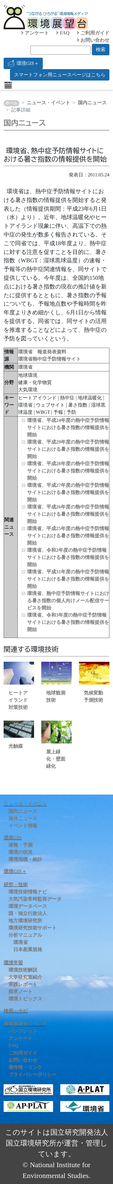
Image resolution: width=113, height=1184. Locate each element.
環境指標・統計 (25, 859)
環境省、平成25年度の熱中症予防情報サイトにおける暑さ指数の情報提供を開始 (68, 535)
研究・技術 (16, 884)
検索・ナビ (16, 1010)
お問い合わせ (93, 40)
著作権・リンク (25, 1067)
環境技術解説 (22, 969)
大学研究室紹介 (25, 977)
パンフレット (22, 1031)
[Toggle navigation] (8, 85)
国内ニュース (92, 102)
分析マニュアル (25, 935)
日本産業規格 (27, 949)
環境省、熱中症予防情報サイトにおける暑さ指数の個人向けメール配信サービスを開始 (68, 600)
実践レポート (22, 984)
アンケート (35, 32)
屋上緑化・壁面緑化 (55, 759)
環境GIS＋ (23, 63)
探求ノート (20, 991)
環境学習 (13, 962)
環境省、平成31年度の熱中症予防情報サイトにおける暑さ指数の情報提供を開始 (68, 579)
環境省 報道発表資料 (42, 351)
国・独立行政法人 (27, 913)
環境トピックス (25, 998)
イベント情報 (22, 825)
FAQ (63, 32)
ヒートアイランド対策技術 (18, 700)
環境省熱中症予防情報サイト (49, 359)
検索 (100, 49)
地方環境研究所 (25, 920)
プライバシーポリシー (32, 1074)
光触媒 (15, 746)
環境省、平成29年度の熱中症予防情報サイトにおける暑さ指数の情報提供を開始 (68, 449)
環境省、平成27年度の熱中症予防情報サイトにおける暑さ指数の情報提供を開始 (68, 492)
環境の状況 (20, 852)
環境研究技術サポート (32, 927)
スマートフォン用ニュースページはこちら (59, 74)
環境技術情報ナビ (27, 891)
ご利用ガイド (93, 32)
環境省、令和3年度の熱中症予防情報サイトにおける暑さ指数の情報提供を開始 (68, 622)
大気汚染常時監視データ (34, 899)
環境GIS (13, 837)
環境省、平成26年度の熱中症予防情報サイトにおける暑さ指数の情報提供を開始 (68, 514)
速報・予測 (20, 844)
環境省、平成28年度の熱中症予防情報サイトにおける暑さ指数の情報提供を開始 (68, 471)
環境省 (25, 367)
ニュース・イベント (48, 102)
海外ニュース (22, 818)
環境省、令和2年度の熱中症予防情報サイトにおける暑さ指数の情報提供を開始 (68, 557)
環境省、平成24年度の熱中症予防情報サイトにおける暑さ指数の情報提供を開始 (68, 427)
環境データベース (27, 906)
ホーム (11, 103)
